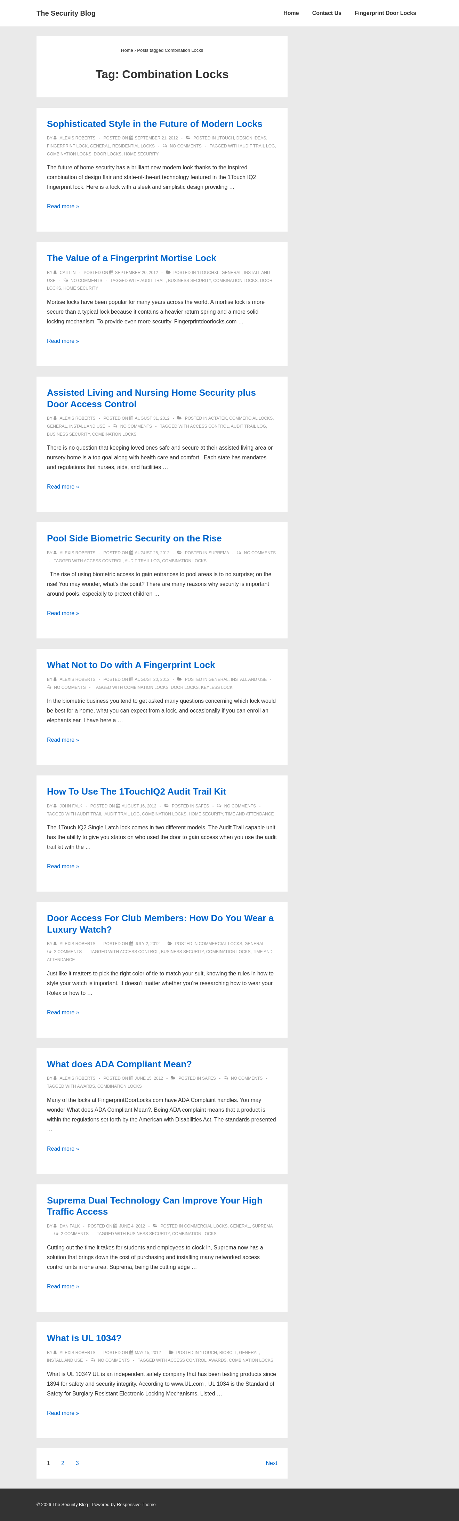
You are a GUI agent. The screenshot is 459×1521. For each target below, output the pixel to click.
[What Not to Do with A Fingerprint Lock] (152, 679)
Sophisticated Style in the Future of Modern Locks (155, 124)
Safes (202, 806)
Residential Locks (133, 146)
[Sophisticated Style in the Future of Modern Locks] (156, 138)
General (100, 146)
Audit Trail (153, 280)
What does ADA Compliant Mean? (119, 1064)
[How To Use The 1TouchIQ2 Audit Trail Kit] (139, 806)
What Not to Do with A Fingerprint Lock (131, 665)
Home (291, 13)
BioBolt (228, 1352)
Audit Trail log (257, 146)
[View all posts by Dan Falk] (67, 1226)
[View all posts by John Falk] (68, 806)
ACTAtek (217, 418)
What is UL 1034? (84, 1338)
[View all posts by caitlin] (65, 272)
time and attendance (249, 814)
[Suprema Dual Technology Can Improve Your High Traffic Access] (132, 1226)
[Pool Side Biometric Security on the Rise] (152, 552)
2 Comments (68, 951)
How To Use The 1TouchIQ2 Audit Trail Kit (136, 791)
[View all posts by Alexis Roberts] (75, 138)
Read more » (63, 206)
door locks (107, 154)
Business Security (189, 280)
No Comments (185, 146)
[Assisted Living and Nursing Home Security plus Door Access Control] (152, 418)
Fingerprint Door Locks (385, 13)
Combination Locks (69, 154)
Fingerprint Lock (67, 146)
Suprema (219, 552)
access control (209, 426)
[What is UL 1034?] (148, 1352)
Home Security (141, 154)
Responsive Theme (136, 1504)
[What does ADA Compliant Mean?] (149, 1078)
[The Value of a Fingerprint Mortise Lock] (136, 272)
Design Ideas (251, 138)
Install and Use (87, 426)
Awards (86, 1086)
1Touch (225, 138)
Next (271, 1463)
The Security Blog (66, 13)
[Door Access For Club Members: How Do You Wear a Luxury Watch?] (147, 943)
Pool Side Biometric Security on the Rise (134, 538)
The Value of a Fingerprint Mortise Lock (131, 258)
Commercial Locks (251, 418)
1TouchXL (208, 272)
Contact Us (326, 13)
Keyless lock (217, 687)
